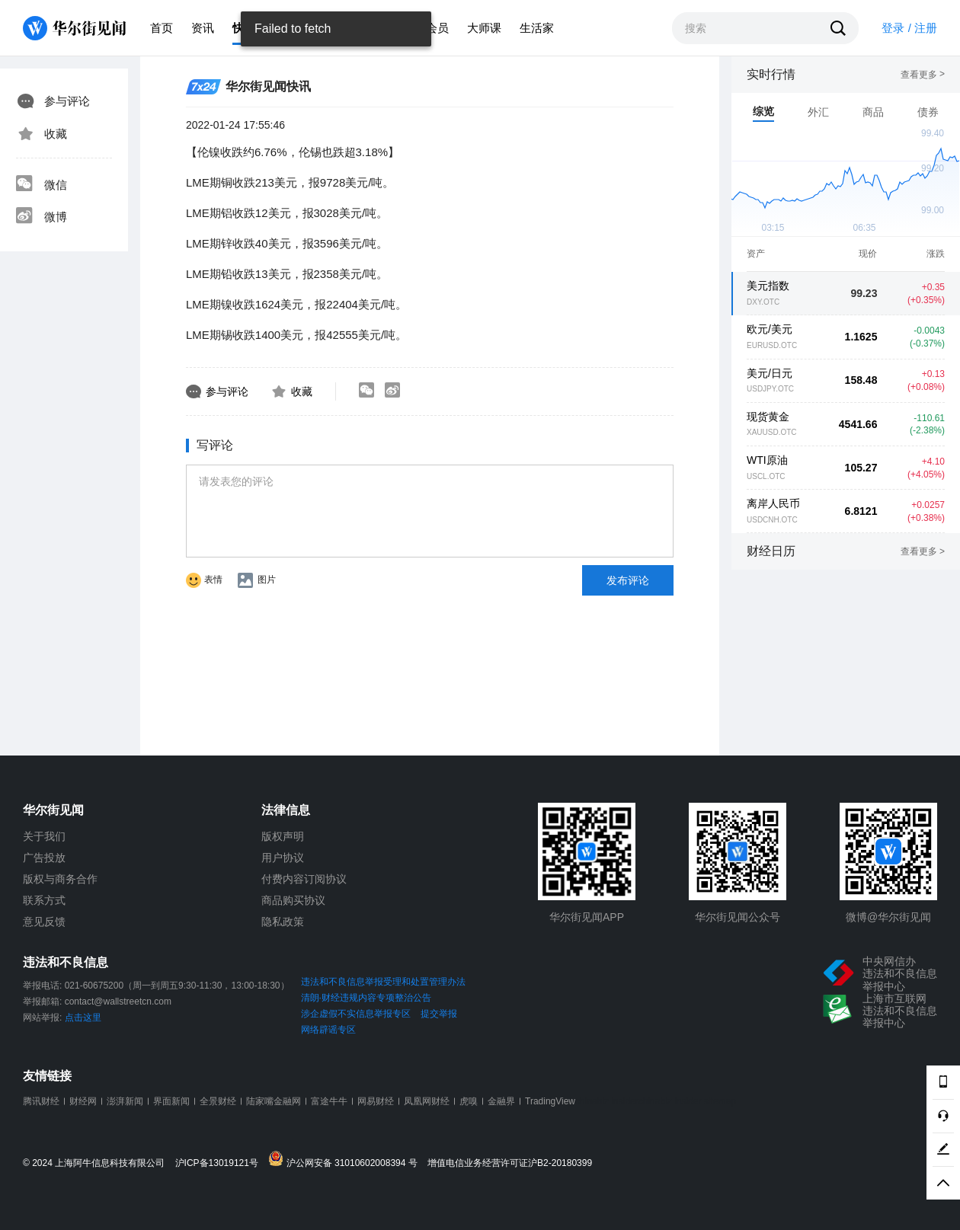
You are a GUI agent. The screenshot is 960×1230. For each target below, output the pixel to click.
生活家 (537, 27)
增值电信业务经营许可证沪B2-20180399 (509, 1163)
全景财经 (218, 1101)
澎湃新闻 (125, 1101)
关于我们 (44, 836)
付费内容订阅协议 (304, 879)
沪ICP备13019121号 (220, 1163)
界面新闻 (171, 1101)
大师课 (484, 27)
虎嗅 (468, 1101)
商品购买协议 (293, 900)
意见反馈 (44, 921)
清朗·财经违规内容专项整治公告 (366, 997)
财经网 (83, 1101)
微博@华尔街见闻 (888, 917)
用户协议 (282, 857)
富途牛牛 (329, 1101)
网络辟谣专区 (328, 1029)
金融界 (501, 1101)
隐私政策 (282, 921)
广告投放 (44, 857)
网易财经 (375, 1101)
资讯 (202, 27)
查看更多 (923, 74)
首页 (161, 27)
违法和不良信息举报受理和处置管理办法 (383, 981)
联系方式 (44, 900)
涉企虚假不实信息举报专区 (356, 1013)
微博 (41, 217)
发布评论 (627, 580)
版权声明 (282, 836)
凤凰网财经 (427, 1101)
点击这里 (83, 1017)
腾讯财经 (41, 1101)
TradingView (550, 1101)
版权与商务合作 (60, 879)
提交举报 (439, 1013)
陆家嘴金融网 (273, 1101)
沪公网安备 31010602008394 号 (346, 1159)
